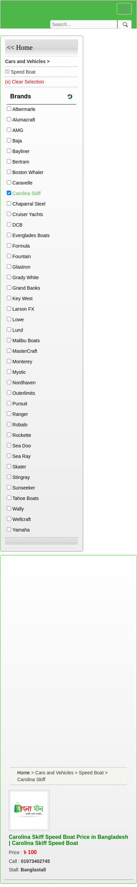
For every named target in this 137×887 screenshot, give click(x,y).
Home (24, 772)
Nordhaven (24, 382)
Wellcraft (22, 519)
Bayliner (21, 151)
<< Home (19, 47)
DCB (18, 225)
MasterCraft (25, 351)
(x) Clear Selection (24, 81)
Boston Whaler (28, 172)
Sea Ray (22, 456)
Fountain (22, 256)
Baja (17, 140)
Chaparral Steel (29, 204)
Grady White (26, 277)
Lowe (18, 319)
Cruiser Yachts (28, 214)
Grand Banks (26, 288)
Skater (19, 466)
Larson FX (24, 309)
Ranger (20, 414)
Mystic (19, 372)
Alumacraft (24, 119)
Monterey (22, 361)
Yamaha (21, 530)
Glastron (21, 267)
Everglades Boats (31, 235)
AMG (18, 130)
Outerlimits (24, 393)
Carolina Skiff (27, 193)
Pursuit (20, 403)
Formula (21, 246)
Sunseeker (24, 487)
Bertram (21, 162)
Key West (23, 298)
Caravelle (22, 183)
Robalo (20, 424)
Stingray (21, 477)
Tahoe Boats (26, 498)
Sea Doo (22, 445)
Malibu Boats (26, 340)
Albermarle (24, 109)
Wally (18, 509)
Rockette (22, 435)
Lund (18, 330)
